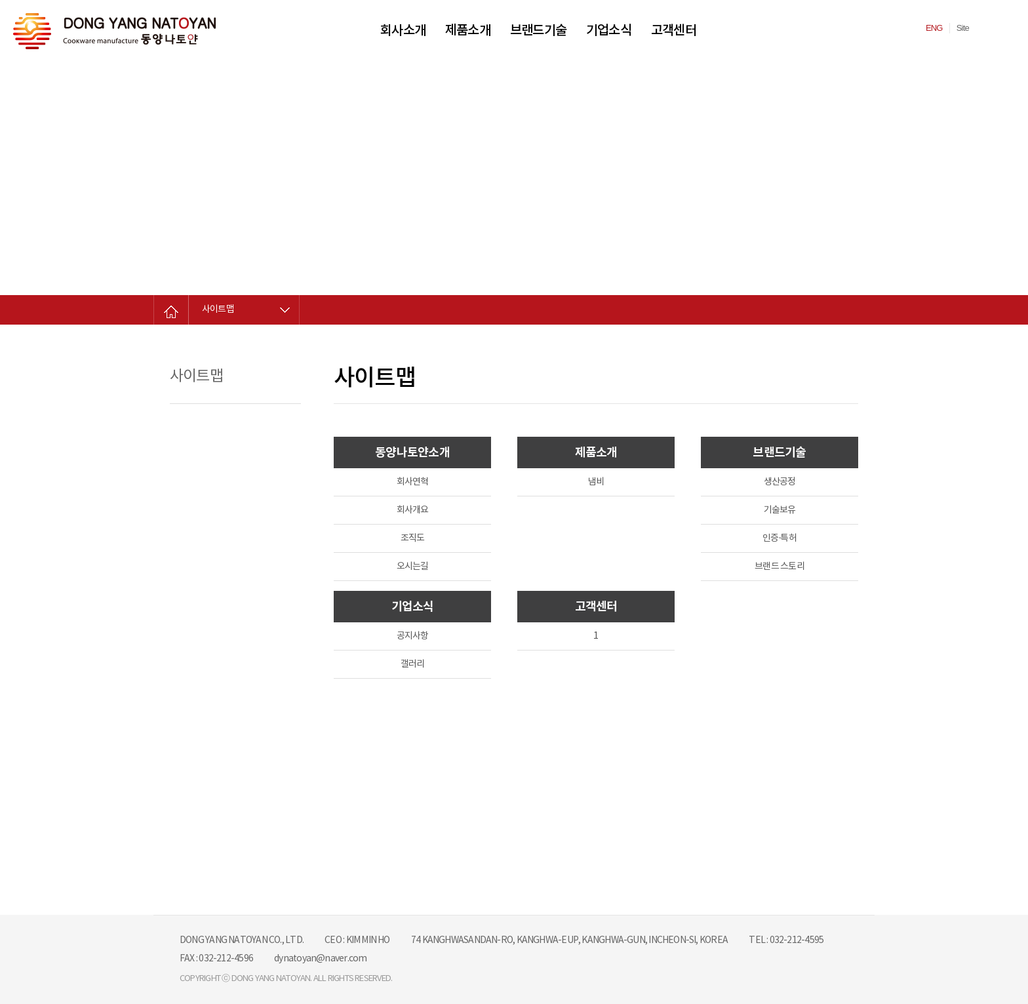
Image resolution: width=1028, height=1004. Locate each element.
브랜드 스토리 (779, 566)
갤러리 (413, 664)
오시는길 (413, 566)
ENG (934, 28)
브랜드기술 (538, 31)
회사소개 (402, 31)
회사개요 (413, 510)
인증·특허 (779, 538)
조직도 (413, 538)
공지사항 (413, 636)
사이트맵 (218, 309)
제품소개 (467, 31)
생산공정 (780, 482)
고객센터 (673, 31)
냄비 (596, 482)
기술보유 (780, 510)
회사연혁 (413, 482)
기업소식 (608, 31)
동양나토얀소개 (412, 452)
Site (963, 28)
